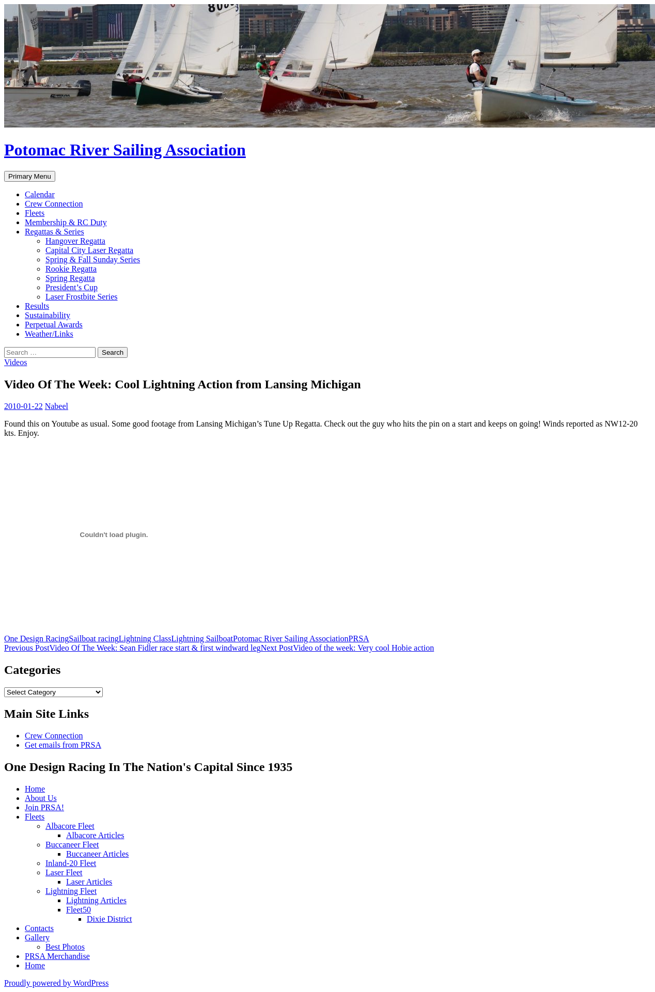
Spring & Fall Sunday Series (92, 259)
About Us (41, 798)
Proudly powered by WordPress (56, 983)
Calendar (40, 194)
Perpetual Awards (54, 324)
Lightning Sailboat (202, 638)
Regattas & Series (54, 231)
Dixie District (109, 919)
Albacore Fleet (70, 826)
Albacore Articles (95, 835)
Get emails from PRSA (63, 745)
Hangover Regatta (75, 241)
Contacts (39, 928)
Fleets (34, 213)
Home (35, 788)
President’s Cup (71, 287)
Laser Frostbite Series (81, 296)
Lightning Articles (96, 900)
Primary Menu (29, 176)
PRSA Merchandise (57, 956)
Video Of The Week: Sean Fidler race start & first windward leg (132, 647)
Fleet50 (78, 909)
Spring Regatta (70, 278)
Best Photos (65, 946)
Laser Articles (89, 881)
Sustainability (47, 315)
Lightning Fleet (71, 891)
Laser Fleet (64, 872)
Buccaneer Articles (97, 853)
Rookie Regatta (71, 268)
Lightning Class (145, 638)
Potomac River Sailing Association (125, 149)
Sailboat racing (93, 638)
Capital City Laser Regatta (89, 250)
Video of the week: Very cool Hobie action (347, 647)
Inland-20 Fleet (70, 863)
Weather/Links (49, 333)
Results (37, 306)
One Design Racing (36, 638)
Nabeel (56, 406)
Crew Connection (54, 203)
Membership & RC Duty (66, 222)
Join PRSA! (44, 807)
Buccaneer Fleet (72, 844)
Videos (15, 362)
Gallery (37, 937)
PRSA (359, 638)
